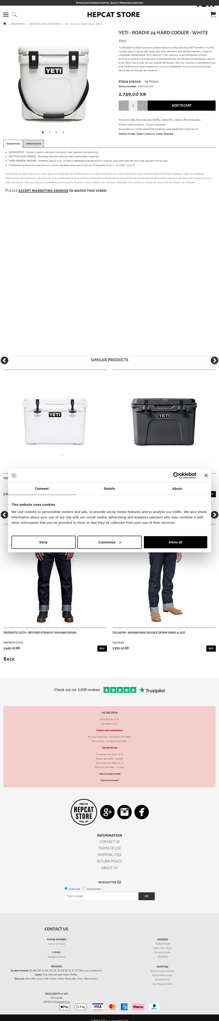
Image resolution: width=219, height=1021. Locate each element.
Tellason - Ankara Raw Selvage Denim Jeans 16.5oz (148, 632)
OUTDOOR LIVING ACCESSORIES (45, 24)
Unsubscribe (94, 889)
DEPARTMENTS (17, 24)
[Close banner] (206, 475)
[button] (6, 14)
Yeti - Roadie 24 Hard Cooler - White (84, 24)
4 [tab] (64, 133)
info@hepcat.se (56, 957)
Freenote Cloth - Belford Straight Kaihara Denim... (40, 632)
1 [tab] (44, 133)
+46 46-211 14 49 (56, 943)
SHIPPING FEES (110, 854)
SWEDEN (162, 957)
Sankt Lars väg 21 (162, 948)
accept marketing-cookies (43, 190)
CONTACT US (109, 841)
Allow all (175, 542)
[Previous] (4, 360)
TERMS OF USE (109, 848)
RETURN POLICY (109, 861)
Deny (43, 542)
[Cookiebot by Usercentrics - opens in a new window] (176, 475)
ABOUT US (109, 867)
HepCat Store (162, 943)
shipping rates (164, 975)
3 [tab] (57, 133)
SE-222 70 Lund (162, 952)
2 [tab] (51, 133)
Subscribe (74, 889)
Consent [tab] (42, 488)
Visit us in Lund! (110, 780)
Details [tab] (109, 488)
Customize (109, 542)
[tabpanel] (54, 83)
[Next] (214, 360)
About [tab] (177, 488)
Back (9, 659)
